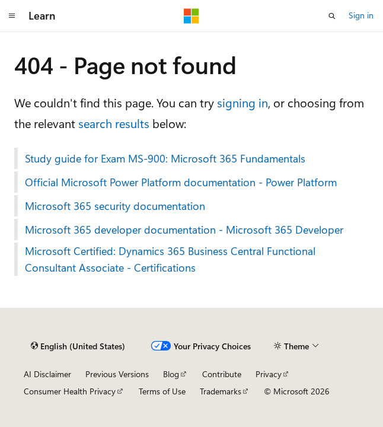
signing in (242, 102)
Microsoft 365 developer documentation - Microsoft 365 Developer (184, 229)
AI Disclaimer (47, 374)
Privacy (269, 374)
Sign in (361, 15)
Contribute (221, 374)
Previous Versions (117, 374)
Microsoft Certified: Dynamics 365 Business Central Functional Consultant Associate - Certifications (170, 259)
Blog (171, 374)
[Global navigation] (12, 16)
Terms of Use (162, 391)
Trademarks (220, 391)
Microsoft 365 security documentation (115, 206)
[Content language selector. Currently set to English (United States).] (78, 346)
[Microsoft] (191, 16)
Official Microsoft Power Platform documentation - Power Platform (181, 182)
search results (113, 123)
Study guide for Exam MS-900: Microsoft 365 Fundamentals (165, 158)
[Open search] (332, 16)
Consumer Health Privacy (70, 391)
